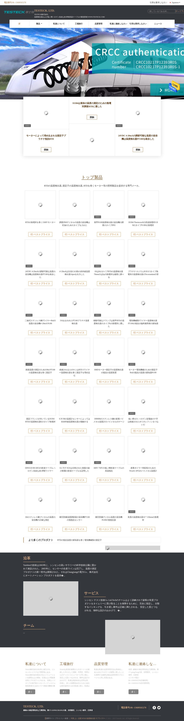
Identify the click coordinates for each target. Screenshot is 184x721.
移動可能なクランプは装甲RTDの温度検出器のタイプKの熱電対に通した (108, 323)
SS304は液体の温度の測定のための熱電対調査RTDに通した (92, 105)
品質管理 (98, 24)
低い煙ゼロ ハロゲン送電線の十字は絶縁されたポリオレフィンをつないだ (143, 422)
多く (30, 692)
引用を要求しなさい (158, 3)
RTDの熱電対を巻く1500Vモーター (40, 222)
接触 (46, 149)
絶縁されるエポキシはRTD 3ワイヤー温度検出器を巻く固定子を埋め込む (74, 373)
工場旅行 (79, 24)
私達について (59, 24)
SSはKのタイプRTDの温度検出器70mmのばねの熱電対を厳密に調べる (109, 274)
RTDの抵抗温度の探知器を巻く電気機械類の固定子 (79, 540)
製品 (39, 24)
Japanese (176, 3)
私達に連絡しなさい (118, 24)
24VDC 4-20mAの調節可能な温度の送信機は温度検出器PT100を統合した (137, 137)
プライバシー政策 (61, 718)
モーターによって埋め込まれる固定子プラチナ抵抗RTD (46, 137)
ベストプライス (40, 234)
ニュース (158, 24)
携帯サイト (50, 718)
